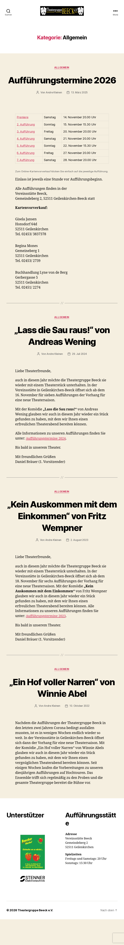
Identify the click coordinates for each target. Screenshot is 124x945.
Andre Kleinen (53, 109)
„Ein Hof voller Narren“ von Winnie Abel (62, 705)
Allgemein (62, 72)
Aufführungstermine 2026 (62, 91)
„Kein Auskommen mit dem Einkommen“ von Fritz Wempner (62, 533)
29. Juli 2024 (79, 370)
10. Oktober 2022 (79, 723)
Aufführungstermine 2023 (47, 633)
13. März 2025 (79, 109)
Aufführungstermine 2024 (47, 455)
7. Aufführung (25, 176)
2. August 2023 (80, 557)
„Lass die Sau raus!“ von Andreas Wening (62, 352)
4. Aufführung (26, 155)
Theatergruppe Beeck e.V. (36, 927)
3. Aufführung (26, 148)
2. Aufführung (26, 141)
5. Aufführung (26, 162)
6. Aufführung (26, 169)
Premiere (23, 134)
